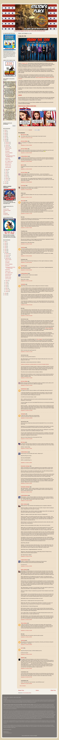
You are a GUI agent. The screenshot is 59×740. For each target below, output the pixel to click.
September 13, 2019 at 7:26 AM (26, 227)
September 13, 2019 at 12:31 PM (26, 410)
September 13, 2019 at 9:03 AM (26, 262)
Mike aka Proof (23, 134)
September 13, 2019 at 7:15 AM (26, 197)
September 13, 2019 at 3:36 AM (26, 145)
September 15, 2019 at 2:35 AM (26, 668)
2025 (5, 131)
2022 (5, 136)
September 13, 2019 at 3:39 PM (26, 619)
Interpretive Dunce (8, 162)
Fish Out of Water (24, 141)
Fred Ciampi (23, 185)
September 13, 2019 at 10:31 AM (26, 304)
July (6, 170)
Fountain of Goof (8, 165)
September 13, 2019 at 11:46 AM (26, 385)
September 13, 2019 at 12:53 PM (26, 438)
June (6, 172)
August (6, 169)
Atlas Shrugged (39, 339)
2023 (5, 134)
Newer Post (21, 690)
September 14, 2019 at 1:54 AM (26, 654)
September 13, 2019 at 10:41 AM (26, 315)
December (7, 142)
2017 (5, 183)
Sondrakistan (5, 213)
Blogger (35, 735)
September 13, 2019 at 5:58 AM (26, 182)
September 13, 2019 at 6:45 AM (26, 189)
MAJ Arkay (23, 442)
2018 (5, 181)
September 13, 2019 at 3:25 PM (26, 566)
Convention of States (6, 210)
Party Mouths (7, 158)
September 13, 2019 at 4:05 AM (26, 152)
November (7, 143)
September (7, 146)
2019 (5, 252)
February (7, 178)
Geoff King (23, 247)
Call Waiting (7, 151)
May (6, 173)
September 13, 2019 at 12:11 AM (26, 137)
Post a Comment (23, 685)
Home (37, 690)
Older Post (53, 690)
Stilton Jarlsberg (24, 504)
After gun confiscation (49, 328)
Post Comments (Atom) (27, 692)
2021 (5, 137)
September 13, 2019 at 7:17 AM (26, 213)
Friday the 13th (7, 159)
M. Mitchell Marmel (24, 156)
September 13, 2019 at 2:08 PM (26, 500)
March (6, 176)
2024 (5, 133)
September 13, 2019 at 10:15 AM (26, 280)
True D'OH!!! (7, 154)
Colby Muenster (24, 388)
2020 (5, 139)
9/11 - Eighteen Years (9, 161)
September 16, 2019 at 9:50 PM (26, 683)
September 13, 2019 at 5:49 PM (26, 644)
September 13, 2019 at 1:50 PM (26, 483)
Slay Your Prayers (8, 148)
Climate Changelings (8, 152)
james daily (23, 200)
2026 (5, 130)
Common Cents (6, 209)
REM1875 (22, 657)
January (6, 291)
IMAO (4, 211)
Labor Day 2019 (8, 167)
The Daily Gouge (6, 214)
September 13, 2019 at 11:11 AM (26, 351)
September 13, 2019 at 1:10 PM (26, 448)
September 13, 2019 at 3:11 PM (26, 556)
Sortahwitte (23, 284)
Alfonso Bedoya (24, 623)
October (6, 145)
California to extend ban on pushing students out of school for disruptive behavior (35, 364)
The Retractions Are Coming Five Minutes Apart (10, 156)
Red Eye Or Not (8, 164)
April (6, 175)
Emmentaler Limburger (25, 466)
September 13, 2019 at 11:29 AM (26, 377)
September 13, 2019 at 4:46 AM (26, 161)
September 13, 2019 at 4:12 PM (26, 630)
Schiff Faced (7, 149)
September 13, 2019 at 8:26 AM (26, 255)
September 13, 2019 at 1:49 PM (26, 462)
